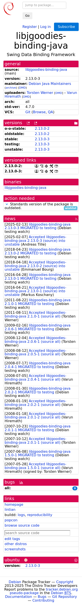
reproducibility (39, 515)
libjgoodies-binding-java (46, 70)
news (10, 218)
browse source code (22, 525)
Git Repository (64, 597)
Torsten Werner (40, 93)
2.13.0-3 (42, 139)
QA (50, 112)
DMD (22, 87)
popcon (11, 520)
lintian (10, 509)
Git (27, 112)
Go (27, 15)
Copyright (64, 582)
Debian (15, 582)
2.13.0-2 (42, 128)
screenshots (15, 549)
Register (30, 26)
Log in (45, 26)
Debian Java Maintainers (50, 84)
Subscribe (66, 27)
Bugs (42, 597)
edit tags (12, 539)
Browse (39, 112)
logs (21, 515)
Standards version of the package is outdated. (41, 206)
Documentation (18, 597)
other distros (16, 544)
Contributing (43, 600)
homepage (14, 504)
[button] (7, 204)
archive (11, 87)
